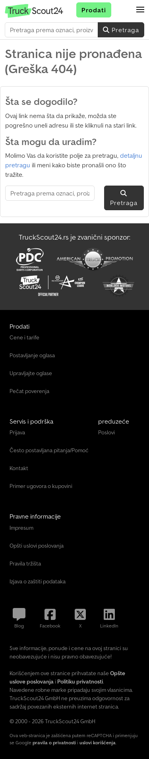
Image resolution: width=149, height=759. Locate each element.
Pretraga (121, 30)
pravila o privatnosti (54, 742)
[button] (140, 9)
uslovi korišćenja (97, 742)
